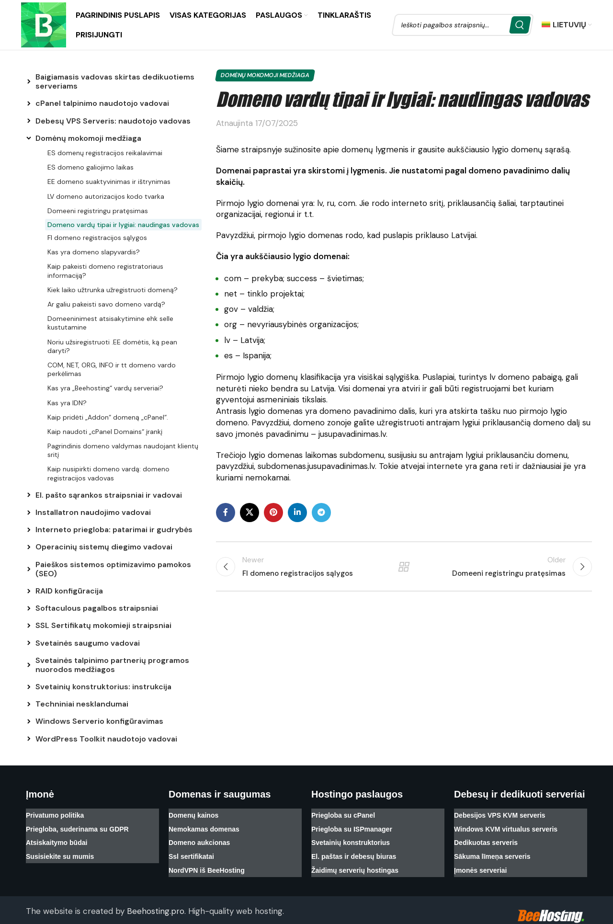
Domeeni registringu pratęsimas (97, 210)
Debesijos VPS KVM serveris (499, 814)
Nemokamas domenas (204, 826)
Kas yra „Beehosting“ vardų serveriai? (105, 388)
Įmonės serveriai (480, 860)
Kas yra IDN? (67, 403)
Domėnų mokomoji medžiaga (88, 138)
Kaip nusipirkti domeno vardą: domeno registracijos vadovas (108, 473)
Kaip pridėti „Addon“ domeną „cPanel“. (107, 417)
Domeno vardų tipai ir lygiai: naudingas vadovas (123, 224)
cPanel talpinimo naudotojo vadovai (102, 103)
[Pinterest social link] (273, 512)
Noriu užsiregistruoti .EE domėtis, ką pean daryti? (112, 346)
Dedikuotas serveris (486, 837)
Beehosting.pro (155, 900)
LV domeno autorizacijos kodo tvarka (105, 196)
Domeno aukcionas (199, 837)
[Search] (462, 25)
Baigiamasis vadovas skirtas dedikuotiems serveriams (114, 81)
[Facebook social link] (225, 512)
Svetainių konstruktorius (350, 837)
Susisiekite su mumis (60, 849)
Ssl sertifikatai (191, 849)
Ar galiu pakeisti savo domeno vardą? (106, 304)
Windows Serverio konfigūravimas (99, 721)
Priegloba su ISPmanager (351, 826)
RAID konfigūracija (69, 590)
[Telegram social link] (321, 512)
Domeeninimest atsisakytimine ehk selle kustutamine (110, 322)
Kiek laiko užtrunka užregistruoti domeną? (112, 289)
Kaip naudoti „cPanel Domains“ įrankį (104, 431)
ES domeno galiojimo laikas (90, 167)
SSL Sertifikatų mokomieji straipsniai (103, 625)
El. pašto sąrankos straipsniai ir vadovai (108, 495)
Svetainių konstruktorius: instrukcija (103, 686)
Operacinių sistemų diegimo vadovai (103, 546)
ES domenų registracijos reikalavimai (104, 152)
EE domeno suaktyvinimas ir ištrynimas (108, 181)
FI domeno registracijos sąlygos (97, 237)
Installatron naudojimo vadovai (93, 512)
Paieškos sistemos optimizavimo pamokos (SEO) (113, 569)
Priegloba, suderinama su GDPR (77, 826)
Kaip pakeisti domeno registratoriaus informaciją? (105, 270)
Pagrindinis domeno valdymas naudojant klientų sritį (122, 450)
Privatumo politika (55, 814)
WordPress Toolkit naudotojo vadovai (106, 738)
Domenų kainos (193, 814)
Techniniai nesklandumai (81, 703)
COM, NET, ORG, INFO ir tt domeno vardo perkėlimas (111, 369)
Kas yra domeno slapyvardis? (93, 252)
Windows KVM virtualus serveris (505, 826)
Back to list (404, 566)
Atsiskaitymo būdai (56, 837)
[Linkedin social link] (297, 512)
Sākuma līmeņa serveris (492, 849)
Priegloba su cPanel (343, 814)
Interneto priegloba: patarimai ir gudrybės (114, 529)
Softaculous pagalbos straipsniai (96, 608)
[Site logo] (43, 24)
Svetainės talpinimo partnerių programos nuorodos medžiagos (112, 665)
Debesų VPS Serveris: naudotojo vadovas (113, 120)
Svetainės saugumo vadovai (87, 643)
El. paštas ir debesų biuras (353, 849)
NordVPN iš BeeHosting (207, 860)
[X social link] (249, 512)
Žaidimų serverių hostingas (354, 860)
